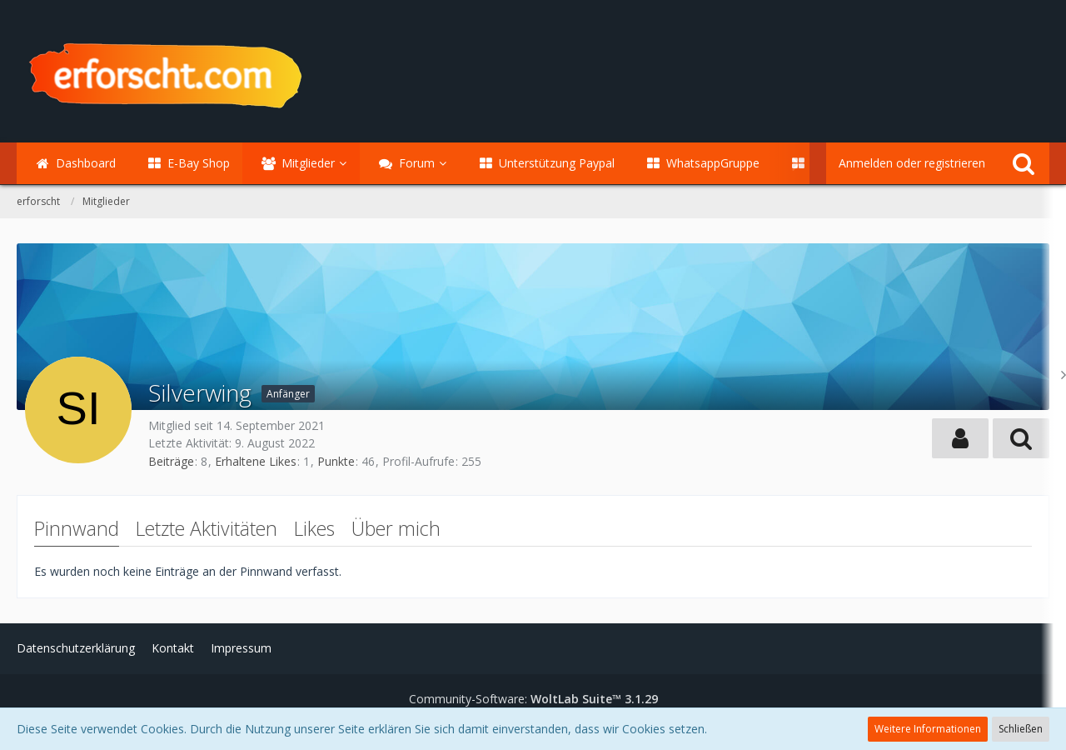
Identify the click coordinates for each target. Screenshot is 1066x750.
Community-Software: (533, 699)
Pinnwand (76, 528)
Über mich (396, 528)
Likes (314, 528)
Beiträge (171, 461)
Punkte (336, 461)
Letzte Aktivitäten (206, 528)
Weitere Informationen (927, 729)
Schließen (1021, 729)
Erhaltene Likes (255, 461)
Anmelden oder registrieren (912, 163)
